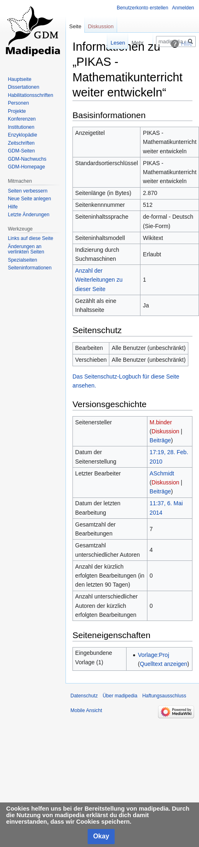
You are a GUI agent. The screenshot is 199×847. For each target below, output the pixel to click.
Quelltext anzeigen (163, 664)
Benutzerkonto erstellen (142, 8)
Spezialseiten (22, 260)
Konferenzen (22, 119)
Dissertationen (23, 87)
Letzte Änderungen (28, 214)
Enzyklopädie (22, 135)
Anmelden (183, 8)
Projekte (17, 111)
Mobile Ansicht (86, 710)
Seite (75, 26)
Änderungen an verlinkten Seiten (26, 249)
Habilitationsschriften (30, 95)
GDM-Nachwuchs (27, 159)
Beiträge (160, 440)
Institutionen (21, 127)
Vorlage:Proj (153, 655)
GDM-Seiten (21, 151)
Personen (18, 103)
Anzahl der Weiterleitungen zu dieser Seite (99, 279)
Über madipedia (120, 696)
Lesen (111, 43)
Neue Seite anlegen (29, 199)
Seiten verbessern (27, 191)
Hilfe (13, 207)
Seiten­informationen (30, 268)
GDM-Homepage (26, 167)
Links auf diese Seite (30, 238)
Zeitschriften (21, 143)
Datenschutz (84, 696)
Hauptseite (19, 79)
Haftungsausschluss (164, 696)
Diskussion (165, 431)
